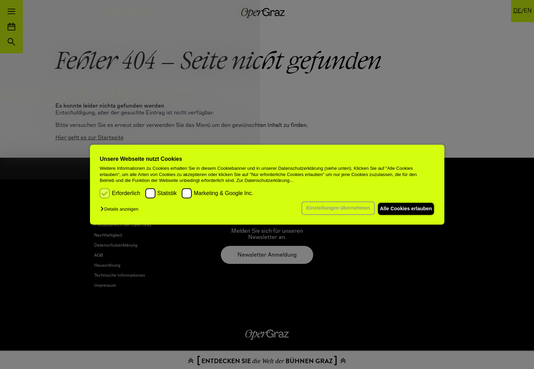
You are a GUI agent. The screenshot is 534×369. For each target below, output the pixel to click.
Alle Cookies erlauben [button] (403, 209)
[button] (121, 209)
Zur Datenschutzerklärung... (264, 180)
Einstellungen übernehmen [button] (331, 208)
